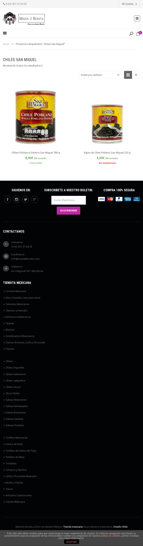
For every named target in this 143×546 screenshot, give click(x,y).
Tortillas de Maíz (15, 457)
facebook (7, 199)
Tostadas (11, 463)
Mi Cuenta (129, 4)
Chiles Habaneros (16, 374)
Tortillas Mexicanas (17, 437)
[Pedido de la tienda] (99, 75)
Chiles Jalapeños (15, 380)
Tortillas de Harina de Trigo (21, 450)
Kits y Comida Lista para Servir (23, 297)
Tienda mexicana (73, 526)
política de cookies (110, 535)
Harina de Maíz (14, 444)
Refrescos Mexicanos (18, 316)
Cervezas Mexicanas (17, 304)
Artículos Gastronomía (19, 495)
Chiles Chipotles (15, 367)
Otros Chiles (13, 393)
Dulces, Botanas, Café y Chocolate (25, 342)
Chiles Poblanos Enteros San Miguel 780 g (36, 152)
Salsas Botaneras (16, 412)
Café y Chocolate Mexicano (21, 476)
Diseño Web (120, 526)
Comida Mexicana (16, 291)
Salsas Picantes (15, 425)
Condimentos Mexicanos (20, 336)
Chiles (9, 361)
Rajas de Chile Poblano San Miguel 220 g (107, 152)
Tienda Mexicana (15, 501)
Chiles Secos (13, 386)
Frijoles (10, 348)
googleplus (34, 199)
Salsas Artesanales (17, 406)
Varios (9, 489)
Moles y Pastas (14, 482)
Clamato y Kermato (16, 310)
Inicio (6, 44)
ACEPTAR (71, 542)
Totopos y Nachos (16, 469)
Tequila (10, 323)
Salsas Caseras (14, 418)
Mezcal (10, 329)
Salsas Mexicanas (16, 399)
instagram (16, 199)
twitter (25, 199)
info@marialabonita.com (25, 258)
